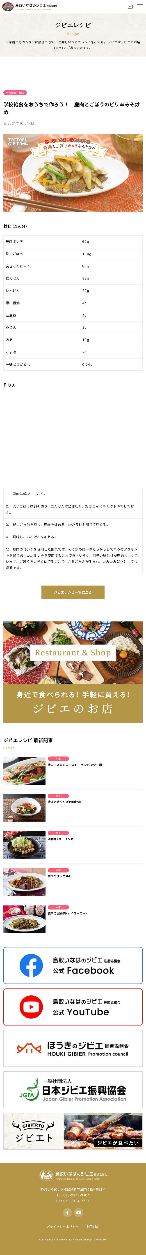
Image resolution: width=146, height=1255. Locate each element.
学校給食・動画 (15, 93)
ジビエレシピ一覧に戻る (68, 592)
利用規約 (93, 1226)
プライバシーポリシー (62, 1226)
